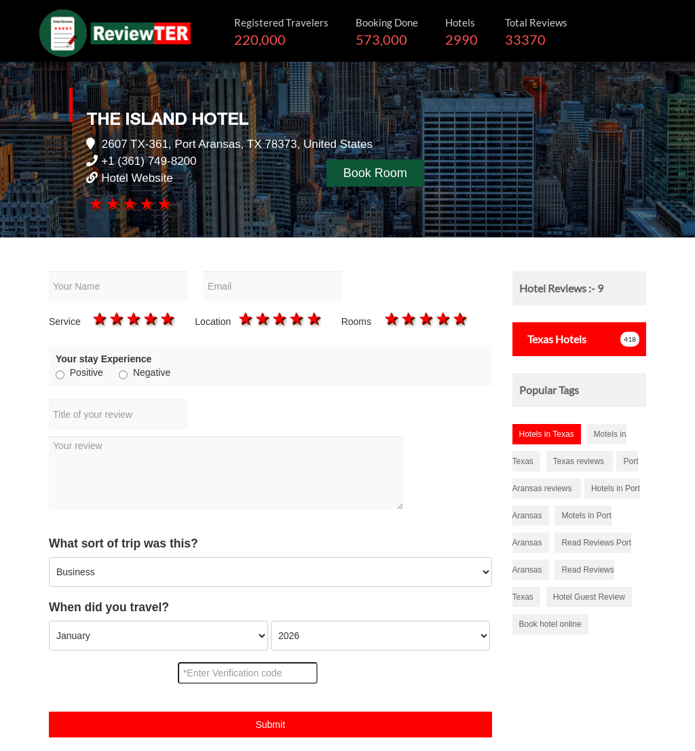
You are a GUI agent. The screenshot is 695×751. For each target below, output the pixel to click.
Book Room (375, 173)
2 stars (112, 203)
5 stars (163, 203)
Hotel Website (137, 178)
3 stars (129, 203)
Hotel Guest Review (589, 597)
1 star (94, 203)
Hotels (552, 338)
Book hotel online (550, 624)
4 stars (146, 203)
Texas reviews (580, 461)
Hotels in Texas (546, 434)
